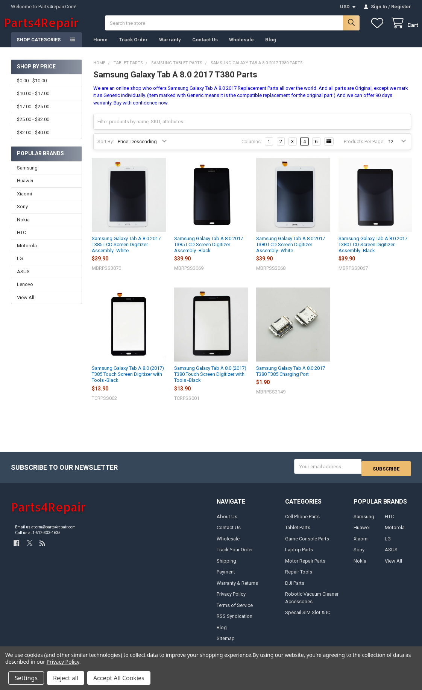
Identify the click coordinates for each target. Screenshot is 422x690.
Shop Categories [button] (39, 47)
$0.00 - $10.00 (32, 88)
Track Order (133, 47)
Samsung (27, 175)
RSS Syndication (234, 621)
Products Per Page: (364, 149)
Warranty (170, 47)
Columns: (251, 149)
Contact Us (205, 47)
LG (20, 266)
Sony (22, 214)
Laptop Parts (299, 555)
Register (401, 6)
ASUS (23, 279)
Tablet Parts (297, 533)
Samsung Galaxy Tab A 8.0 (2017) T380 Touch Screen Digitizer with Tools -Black (210, 382)
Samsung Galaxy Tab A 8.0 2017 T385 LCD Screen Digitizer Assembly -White (126, 252)
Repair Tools (298, 577)
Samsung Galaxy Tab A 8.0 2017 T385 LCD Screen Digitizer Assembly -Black (208, 252)
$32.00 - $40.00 (33, 139)
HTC (21, 240)
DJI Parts (294, 588)
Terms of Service (235, 610)
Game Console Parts (307, 544)
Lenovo (25, 292)
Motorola (27, 253)
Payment (226, 577)
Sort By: (105, 149)
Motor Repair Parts (305, 566)
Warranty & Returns (237, 588)
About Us (227, 522)
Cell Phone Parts (302, 522)
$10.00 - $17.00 (33, 101)
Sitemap (226, 643)
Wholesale (241, 47)
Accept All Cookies (118, 678)
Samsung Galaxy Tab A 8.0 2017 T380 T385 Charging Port (290, 378)
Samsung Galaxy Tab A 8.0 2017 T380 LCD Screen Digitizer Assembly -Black (373, 252)
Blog (270, 47)
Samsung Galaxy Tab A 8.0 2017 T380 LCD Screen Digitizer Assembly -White (290, 252)
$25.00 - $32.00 (33, 127)
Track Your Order (235, 555)
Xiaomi (24, 201)
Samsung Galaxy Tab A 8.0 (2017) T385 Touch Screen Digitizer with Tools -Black (128, 382)
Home (100, 47)
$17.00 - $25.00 (33, 114)
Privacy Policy (231, 599)
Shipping (226, 566)
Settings (26, 678)
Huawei (25, 188)
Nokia (23, 227)
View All (25, 305)
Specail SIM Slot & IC (307, 617)
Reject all (65, 678)
